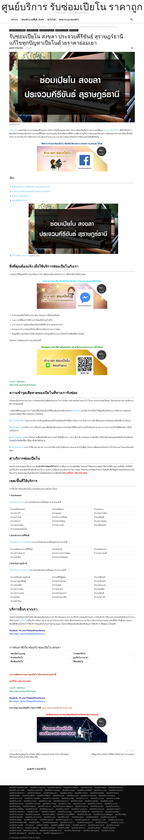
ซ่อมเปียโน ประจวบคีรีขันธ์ (48, 27)
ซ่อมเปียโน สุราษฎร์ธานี (47, 30)
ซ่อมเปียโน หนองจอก (16, 814)
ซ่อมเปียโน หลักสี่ (63, 828)
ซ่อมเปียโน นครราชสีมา (17, 790)
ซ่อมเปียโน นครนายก (116, 787)
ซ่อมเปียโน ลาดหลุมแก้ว (85, 822)
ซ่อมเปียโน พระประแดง (116, 820)
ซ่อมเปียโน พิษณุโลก (16, 817)
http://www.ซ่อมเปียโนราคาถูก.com (57, 708)
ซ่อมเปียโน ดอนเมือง (97, 793)
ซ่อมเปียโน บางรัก (15, 801)
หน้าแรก (14, 19)
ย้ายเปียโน (22, 620)
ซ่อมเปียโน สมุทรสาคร (82, 820)
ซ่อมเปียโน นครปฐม (91, 801)
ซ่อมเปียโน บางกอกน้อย (88, 796)
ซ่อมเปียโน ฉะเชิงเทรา (70, 787)
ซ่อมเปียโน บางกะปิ (15, 798)
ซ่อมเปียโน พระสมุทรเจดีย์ (17, 822)
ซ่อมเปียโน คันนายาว (51, 793)
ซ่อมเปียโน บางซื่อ (67, 798)
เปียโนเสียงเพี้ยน (17, 421)
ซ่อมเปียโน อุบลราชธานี (96, 825)
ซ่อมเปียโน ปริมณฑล (84, 814)
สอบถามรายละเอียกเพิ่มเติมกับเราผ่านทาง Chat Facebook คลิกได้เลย (72, 281)
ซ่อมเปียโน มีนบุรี (31, 809)
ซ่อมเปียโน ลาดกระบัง (97, 809)
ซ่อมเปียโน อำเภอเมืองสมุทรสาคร (51, 830)
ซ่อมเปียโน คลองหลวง (61, 801)
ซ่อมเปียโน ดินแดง (112, 793)
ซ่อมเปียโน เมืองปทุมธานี (17, 833)
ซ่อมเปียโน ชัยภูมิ (100, 787)
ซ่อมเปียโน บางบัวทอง (32, 804)
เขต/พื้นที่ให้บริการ (20, 200)
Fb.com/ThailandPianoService (32, 630)
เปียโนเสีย (13, 130)
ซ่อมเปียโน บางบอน (97, 798)
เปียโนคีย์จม (16, 427)
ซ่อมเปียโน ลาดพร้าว (114, 809)
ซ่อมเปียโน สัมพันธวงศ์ (81, 812)
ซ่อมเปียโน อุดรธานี (79, 825)
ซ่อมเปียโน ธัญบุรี (76, 801)
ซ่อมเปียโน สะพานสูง (65, 812)
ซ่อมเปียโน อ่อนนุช (109, 828)
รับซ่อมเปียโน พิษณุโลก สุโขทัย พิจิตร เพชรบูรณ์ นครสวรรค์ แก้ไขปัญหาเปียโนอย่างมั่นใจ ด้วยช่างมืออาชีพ (39, 755)
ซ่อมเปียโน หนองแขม (33, 814)
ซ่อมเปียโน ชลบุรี (86, 787)
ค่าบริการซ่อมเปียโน (20, 196)
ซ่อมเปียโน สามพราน (67, 822)
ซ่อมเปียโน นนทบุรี (107, 801)
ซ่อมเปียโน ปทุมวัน (29, 806)
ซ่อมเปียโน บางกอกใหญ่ (107, 796)
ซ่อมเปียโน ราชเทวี (62, 809)
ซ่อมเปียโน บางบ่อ (64, 804)
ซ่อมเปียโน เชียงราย (16, 828)
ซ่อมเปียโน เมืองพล (34, 833)
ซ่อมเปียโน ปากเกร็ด (99, 820)
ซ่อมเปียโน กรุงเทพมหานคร (18, 787)
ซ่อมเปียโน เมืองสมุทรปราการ (53, 833)
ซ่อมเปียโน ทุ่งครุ (58, 796)
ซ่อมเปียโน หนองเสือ (16, 825)
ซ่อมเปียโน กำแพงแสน (52, 790)
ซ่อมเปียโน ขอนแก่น (54, 787)
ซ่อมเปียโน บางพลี (79, 804)
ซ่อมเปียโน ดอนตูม (68, 790)
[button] (132, 20)
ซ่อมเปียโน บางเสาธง (95, 804)
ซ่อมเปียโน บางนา (82, 798)
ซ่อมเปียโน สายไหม (111, 812)
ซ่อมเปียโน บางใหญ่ (49, 804)
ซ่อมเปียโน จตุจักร (66, 793)
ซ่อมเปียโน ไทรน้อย (107, 830)
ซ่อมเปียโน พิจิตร (120, 814)
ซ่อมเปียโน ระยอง (49, 817)
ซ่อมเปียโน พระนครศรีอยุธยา (103, 814)
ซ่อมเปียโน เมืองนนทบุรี (91, 830)
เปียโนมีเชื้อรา (17, 437)
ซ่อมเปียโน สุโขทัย (15, 820)
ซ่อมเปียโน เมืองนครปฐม (72, 830)
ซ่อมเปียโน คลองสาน (116, 790)
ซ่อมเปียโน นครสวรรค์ (35, 790)
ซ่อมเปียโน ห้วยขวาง (78, 828)
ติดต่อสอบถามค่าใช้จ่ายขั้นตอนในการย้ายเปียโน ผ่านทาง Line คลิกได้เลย (72, 347)
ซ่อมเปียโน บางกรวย (16, 804)
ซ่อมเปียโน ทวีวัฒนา (44, 796)
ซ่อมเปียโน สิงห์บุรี (92, 817)
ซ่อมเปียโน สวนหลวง (48, 812)
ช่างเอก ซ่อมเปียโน (111, 130)
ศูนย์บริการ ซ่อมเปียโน (16, 48)
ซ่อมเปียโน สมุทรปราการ (64, 820)
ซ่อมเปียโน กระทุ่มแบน (37, 787)
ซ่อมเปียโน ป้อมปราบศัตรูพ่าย (63, 806)
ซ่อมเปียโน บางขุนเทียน (32, 798)
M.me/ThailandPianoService (32, 634)
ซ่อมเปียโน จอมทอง (81, 793)
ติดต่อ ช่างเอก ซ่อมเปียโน (69, 19)
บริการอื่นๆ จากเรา (20, 255)
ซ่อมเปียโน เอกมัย (15, 830)
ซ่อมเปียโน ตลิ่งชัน (28, 796)
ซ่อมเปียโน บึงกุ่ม (15, 806)
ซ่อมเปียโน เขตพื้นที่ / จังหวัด (32, 19)
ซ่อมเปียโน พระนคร (96, 806)
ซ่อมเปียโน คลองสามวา (17, 793)
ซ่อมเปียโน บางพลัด (113, 798)
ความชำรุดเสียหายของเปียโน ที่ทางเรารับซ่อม (31, 191)
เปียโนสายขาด (17, 447)
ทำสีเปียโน (76, 411)
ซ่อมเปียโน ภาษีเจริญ (16, 809)
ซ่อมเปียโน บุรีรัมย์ (48, 814)
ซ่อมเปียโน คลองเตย (34, 793)
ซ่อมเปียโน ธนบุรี (72, 796)
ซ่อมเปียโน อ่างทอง (112, 825)
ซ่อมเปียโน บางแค (45, 801)
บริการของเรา (74, 30)
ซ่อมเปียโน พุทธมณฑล (50, 822)
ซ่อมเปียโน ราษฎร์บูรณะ (79, 809)
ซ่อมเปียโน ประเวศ (44, 806)
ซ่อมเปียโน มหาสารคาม (33, 817)
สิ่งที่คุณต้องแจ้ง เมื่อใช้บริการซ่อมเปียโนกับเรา (31, 187)
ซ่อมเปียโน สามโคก (117, 822)
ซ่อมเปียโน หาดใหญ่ (62, 30)
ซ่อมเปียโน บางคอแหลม (51, 798)
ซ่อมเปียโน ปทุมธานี (46, 820)
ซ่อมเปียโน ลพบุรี (63, 817)
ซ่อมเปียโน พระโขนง (112, 806)
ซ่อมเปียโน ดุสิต (14, 796)
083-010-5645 (81, 473)
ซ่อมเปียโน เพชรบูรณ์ (48, 828)
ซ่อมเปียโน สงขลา (32, 30)
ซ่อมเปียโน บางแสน (111, 804)
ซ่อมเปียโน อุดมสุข (94, 828)
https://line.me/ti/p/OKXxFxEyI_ (22, 385)
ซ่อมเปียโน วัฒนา (33, 812)
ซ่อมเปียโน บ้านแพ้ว (30, 820)
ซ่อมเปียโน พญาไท (81, 806)
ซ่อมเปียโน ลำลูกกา (101, 822)
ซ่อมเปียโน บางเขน (30, 801)
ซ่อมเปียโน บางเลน (100, 790)
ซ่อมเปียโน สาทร (97, 812)
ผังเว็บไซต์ (51, 19)
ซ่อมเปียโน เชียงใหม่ (32, 828)
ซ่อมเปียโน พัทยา (34, 822)
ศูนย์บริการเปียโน (43, 825)
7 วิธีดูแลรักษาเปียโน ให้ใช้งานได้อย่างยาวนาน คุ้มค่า (113, 754)
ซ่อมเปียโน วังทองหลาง (17, 812)
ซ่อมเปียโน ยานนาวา (47, 809)
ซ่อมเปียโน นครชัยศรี (84, 790)
